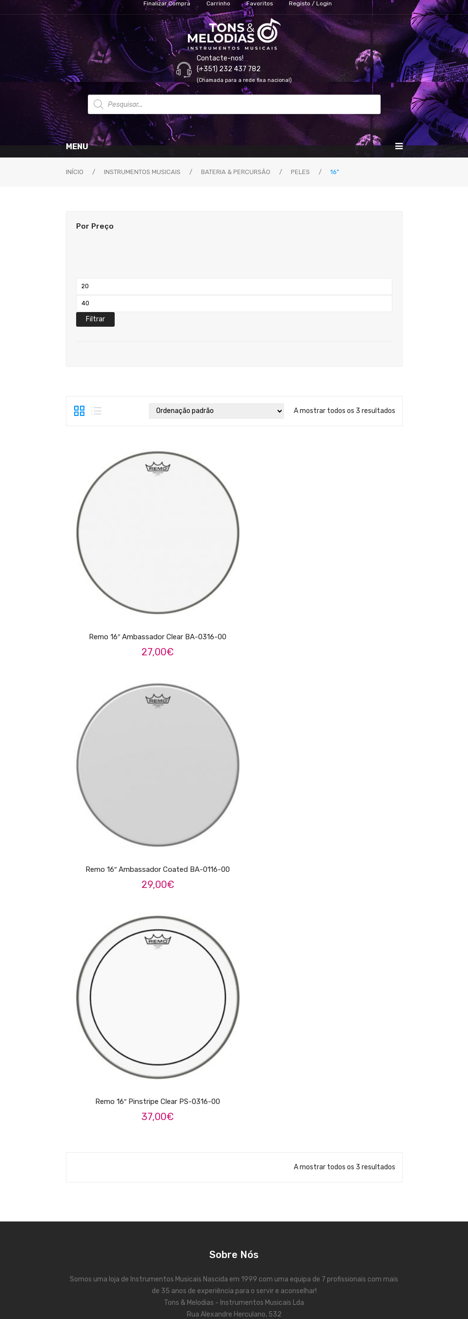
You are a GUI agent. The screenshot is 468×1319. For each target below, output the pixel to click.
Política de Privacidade (234, 956)
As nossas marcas (234, 921)
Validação (234, 1101)
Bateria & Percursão (235, 172)
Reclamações (234, 974)
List (96, 411)
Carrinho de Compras (234, 1048)
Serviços (234, 904)
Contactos (234, 1083)
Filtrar (95, 319)
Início (74, 172)
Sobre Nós (234, 886)
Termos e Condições (234, 939)
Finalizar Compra (234, 1066)
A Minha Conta (234, 1030)
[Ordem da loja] (216, 411)
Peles (300, 172)
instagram (246, 823)
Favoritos (234, 1118)
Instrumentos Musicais (142, 172)
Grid (79, 411)
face (222, 823)
